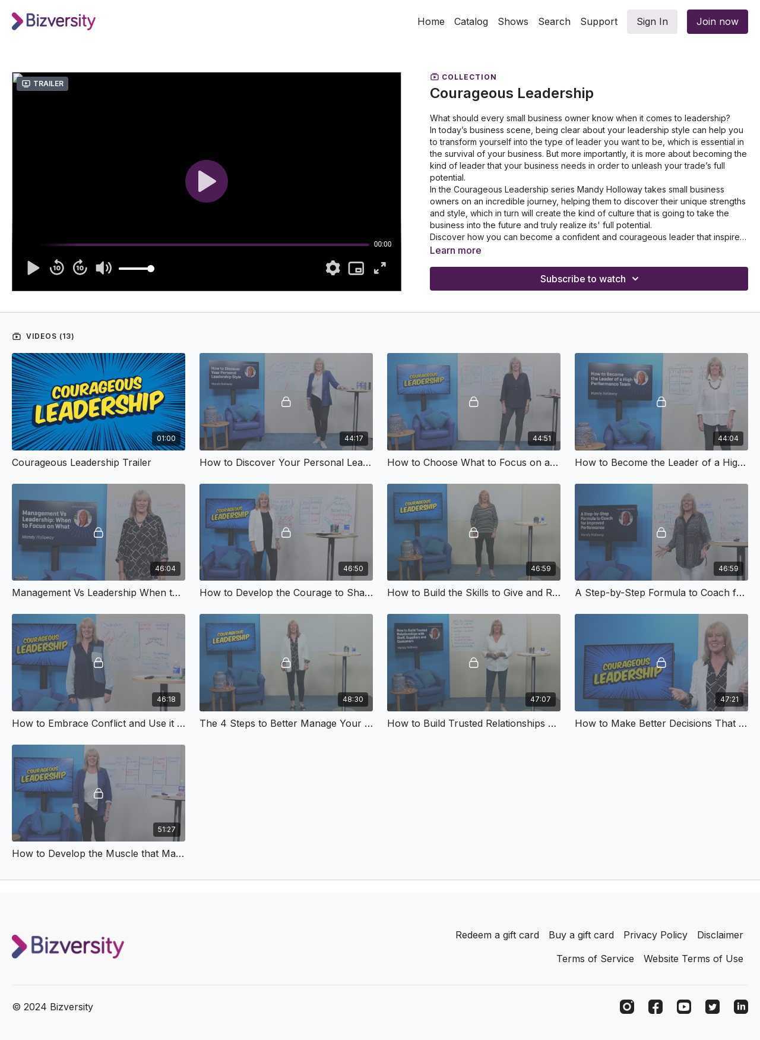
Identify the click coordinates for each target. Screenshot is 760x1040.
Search (554, 21)
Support (599, 21)
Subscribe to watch (591, 279)
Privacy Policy (655, 935)
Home (431, 21)
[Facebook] (655, 1007)
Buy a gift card (581, 935)
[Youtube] (684, 1007)
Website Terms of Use (693, 959)
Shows (513, 21)
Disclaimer (720, 935)
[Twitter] (712, 1007)
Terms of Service (595, 959)
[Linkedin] (741, 1007)
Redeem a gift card (497, 935)
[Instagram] (627, 1007)
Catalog (471, 21)
